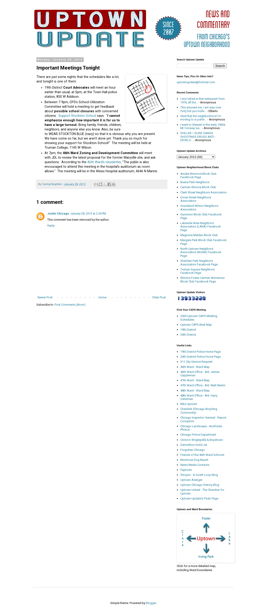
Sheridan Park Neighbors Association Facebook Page (199, 262)
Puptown (186, 470)
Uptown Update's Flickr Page (199, 498)
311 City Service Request (196, 361)
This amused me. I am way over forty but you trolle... (200, 109)
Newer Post (45, 297)
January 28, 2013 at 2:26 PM (88, 213)
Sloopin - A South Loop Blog (199, 475)
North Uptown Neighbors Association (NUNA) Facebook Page (200, 252)
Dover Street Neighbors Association (195, 199)
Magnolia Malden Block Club (199, 235)
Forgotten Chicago (192, 450)
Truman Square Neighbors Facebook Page (197, 271)
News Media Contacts (194, 465)
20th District (188, 334)
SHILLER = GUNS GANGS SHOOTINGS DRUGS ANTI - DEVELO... (198, 136)
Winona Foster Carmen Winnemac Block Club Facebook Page (202, 279)
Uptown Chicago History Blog (199, 485)
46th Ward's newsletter (104, 162)
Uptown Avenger (191, 480)
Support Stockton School (77, 115)
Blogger (151, 603)
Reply (51, 225)
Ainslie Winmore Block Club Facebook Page (198, 175)
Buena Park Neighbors (194, 182)
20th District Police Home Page (200, 356)
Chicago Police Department (198, 434)
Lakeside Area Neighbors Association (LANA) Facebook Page (200, 226)
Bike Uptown (188, 404)
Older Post (159, 297)
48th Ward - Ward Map (195, 390)
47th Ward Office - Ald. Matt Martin (202, 385)
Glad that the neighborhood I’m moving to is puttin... (200, 117)
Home (102, 297)
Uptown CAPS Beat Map (196, 324)
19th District (188, 329)
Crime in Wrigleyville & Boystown (201, 440)
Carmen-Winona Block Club (198, 187)
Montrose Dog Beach (194, 460)
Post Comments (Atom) (70, 304)
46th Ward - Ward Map (195, 367)
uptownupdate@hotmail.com (196, 82)
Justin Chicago (58, 213)
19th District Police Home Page (200, 351)
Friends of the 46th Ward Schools (202, 455)
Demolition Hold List (193, 445)
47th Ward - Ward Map (195, 380)
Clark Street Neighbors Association (203, 192)
